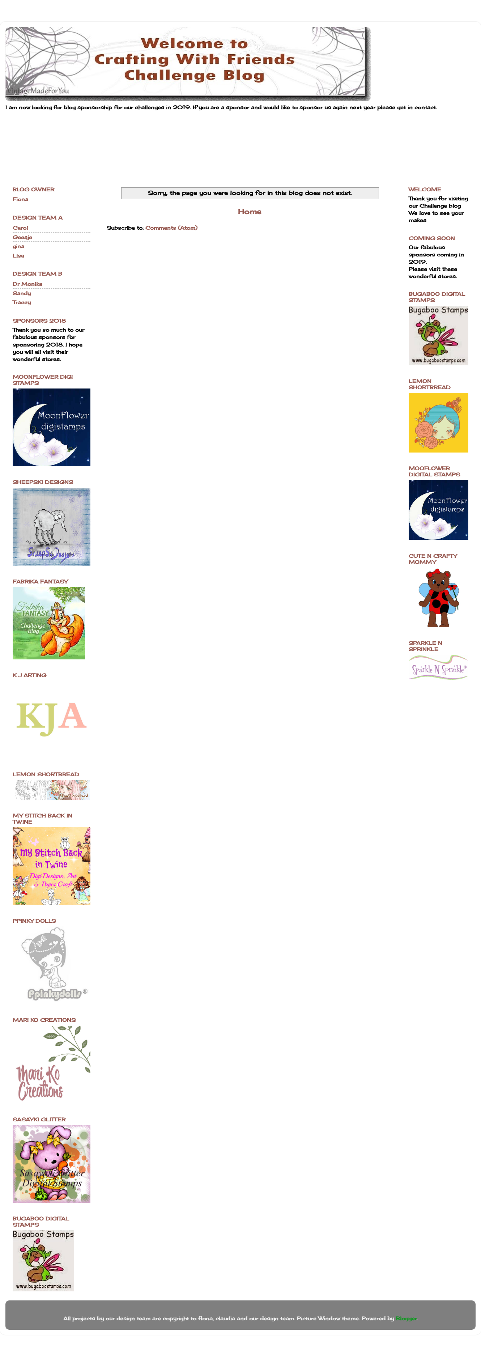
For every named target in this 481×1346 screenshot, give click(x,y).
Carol (20, 228)
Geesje (22, 237)
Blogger (406, 1318)
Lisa (18, 255)
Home (249, 211)
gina (18, 246)
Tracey (22, 302)
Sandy (22, 293)
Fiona (20, 199)
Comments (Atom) (171, 228)
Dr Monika (27, 284)
